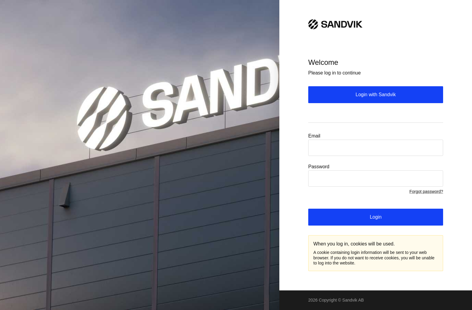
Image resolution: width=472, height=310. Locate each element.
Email (314, 135)
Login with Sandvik (376, 94)
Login (375, 217)
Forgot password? (426, 191)
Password (318, 166)
